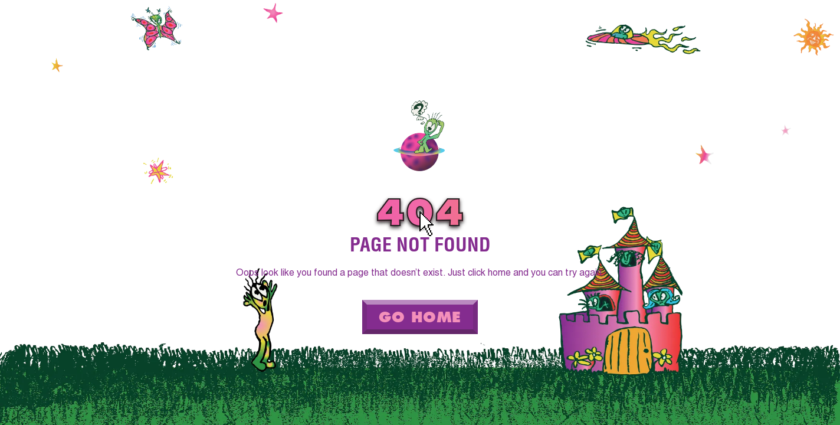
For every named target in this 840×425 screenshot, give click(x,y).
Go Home (420, 317)
